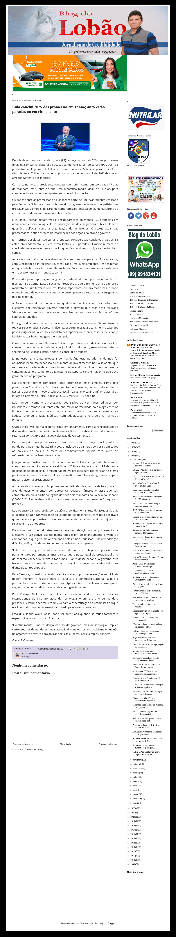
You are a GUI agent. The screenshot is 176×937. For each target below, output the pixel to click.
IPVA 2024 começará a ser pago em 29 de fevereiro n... (148, 511)
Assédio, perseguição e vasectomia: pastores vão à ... (148, 524)
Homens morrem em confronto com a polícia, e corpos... (148, 612)
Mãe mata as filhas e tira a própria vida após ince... (147, 538)
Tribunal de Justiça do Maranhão (144, 300)
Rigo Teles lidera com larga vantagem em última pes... (145, 639)
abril (135, 790)
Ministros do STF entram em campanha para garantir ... (145, 672)
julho (135, 777)
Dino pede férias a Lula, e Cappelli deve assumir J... (147, 545)
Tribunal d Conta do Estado (141, 303)
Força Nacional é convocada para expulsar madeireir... (147, 504)
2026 (133, 443)
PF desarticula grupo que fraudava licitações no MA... (147, 625)
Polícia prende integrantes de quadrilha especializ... (145, 712)
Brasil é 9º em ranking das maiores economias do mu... (147, 551)
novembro (137, 760)
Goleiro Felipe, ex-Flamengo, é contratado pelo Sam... (146, 632)
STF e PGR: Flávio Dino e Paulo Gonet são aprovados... (147, 598)
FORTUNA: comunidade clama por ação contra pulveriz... (148, 686)
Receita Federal (136, 311)
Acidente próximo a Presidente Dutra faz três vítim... (146, 578)
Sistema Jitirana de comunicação (145, 375)
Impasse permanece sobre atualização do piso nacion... (146, 652)
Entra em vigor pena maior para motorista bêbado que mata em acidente (143, 415)
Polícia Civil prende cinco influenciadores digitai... (144, 565)
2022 (133, 808)
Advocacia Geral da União (141, 333)
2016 (133, 834)
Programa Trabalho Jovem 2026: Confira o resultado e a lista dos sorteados (143, 368)
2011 (133, 856)
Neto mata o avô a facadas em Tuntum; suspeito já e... (145, 746)
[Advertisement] (145, 893)
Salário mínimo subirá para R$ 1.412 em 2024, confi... (146, 491)
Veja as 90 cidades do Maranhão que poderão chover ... (148, 558)
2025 (133, 447)
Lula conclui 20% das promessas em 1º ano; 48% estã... (148, 477)
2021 (133, 813)
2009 (133, 864)
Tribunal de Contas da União (142, 307)
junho (135, 781)
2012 (133, 851)
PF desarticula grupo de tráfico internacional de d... (146, 726)
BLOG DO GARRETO (141, 382)
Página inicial (66, 744)
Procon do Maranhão (139, 318)
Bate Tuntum (136, 397)
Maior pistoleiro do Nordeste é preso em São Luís (146, 484)
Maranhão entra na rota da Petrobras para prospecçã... (148, 706)
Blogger (111, 923)
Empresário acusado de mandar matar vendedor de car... (146, 659)
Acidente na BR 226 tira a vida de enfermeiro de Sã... (147, 739)
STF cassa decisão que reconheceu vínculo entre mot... (147, 719)
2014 (133, 843)
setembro (137, 768)
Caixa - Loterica (137, 285)
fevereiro (137, 799)
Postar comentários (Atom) (31, 749)
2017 (133, 830)
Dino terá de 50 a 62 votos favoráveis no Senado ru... (145, 699)
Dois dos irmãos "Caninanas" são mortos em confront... (147, 679)
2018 (133, 825)
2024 (133, 451)
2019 (133, 821)
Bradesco (134, 289)
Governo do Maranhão (139, 325)
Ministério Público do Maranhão (144, 322)
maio (135, 786)
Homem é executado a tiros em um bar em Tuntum (147, 518)
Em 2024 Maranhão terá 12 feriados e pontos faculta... (148, 471)
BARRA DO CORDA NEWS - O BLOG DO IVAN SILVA (145, 346)
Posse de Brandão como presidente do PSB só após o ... (147, 498)
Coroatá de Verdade (139, 363)
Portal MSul (136, 410)
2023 (133, 456)
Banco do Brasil (137, 293)
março (136, 794)
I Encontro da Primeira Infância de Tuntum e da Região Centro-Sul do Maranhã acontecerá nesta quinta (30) (145, 403)
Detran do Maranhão (139, 329)
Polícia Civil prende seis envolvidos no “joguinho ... (148, 585)
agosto (136, 773)
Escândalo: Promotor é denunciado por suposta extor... (147, 733)
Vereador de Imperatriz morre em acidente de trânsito (147, 464)
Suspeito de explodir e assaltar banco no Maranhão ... (145, 531)
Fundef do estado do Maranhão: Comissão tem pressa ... (146, 665)
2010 (133, 860)
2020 (133, 817)
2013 (133, 847)
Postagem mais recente (22, 744)
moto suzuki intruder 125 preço (143, 378)
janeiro (136, 803)
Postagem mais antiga (108, 744)
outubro (136, 764)
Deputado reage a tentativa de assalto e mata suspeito (145, 571)
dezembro (137, 459)
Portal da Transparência (140, 296)
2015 (133, 838)
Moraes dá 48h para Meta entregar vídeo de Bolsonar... (147, 692)
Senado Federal (136, 314)
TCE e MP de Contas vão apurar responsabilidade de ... (146, 753)
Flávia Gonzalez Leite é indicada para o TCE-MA (147, 592)
